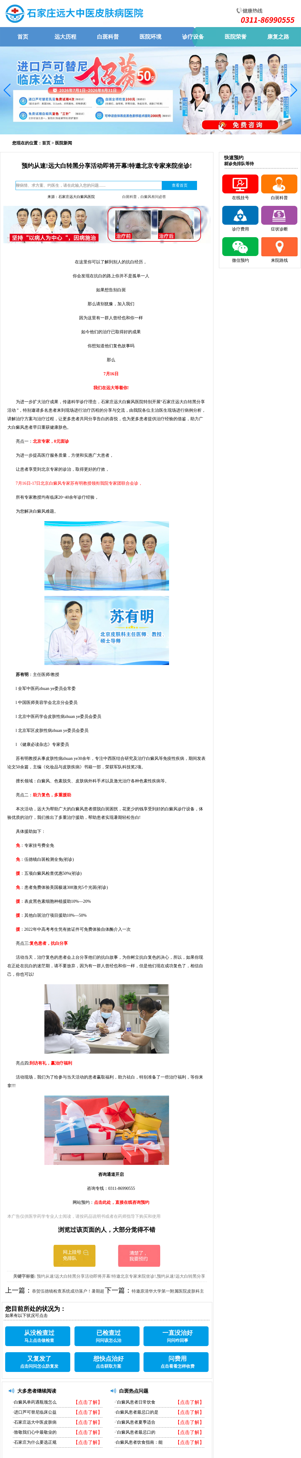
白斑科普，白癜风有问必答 (144, 197)
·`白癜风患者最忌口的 (135, 1432)
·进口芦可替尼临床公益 (35, 1412)
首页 (46, 143)
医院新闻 (63, 143)
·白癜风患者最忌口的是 (136, 1412)
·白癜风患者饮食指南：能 (139, 1442)
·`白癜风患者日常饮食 (135, 1402)
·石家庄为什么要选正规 (35, 1442)
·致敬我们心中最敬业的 (35, 1432)
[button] (7, 90)
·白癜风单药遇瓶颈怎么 (35, 1402)
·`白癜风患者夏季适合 (135, 1422)
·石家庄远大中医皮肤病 (35, 1422)
